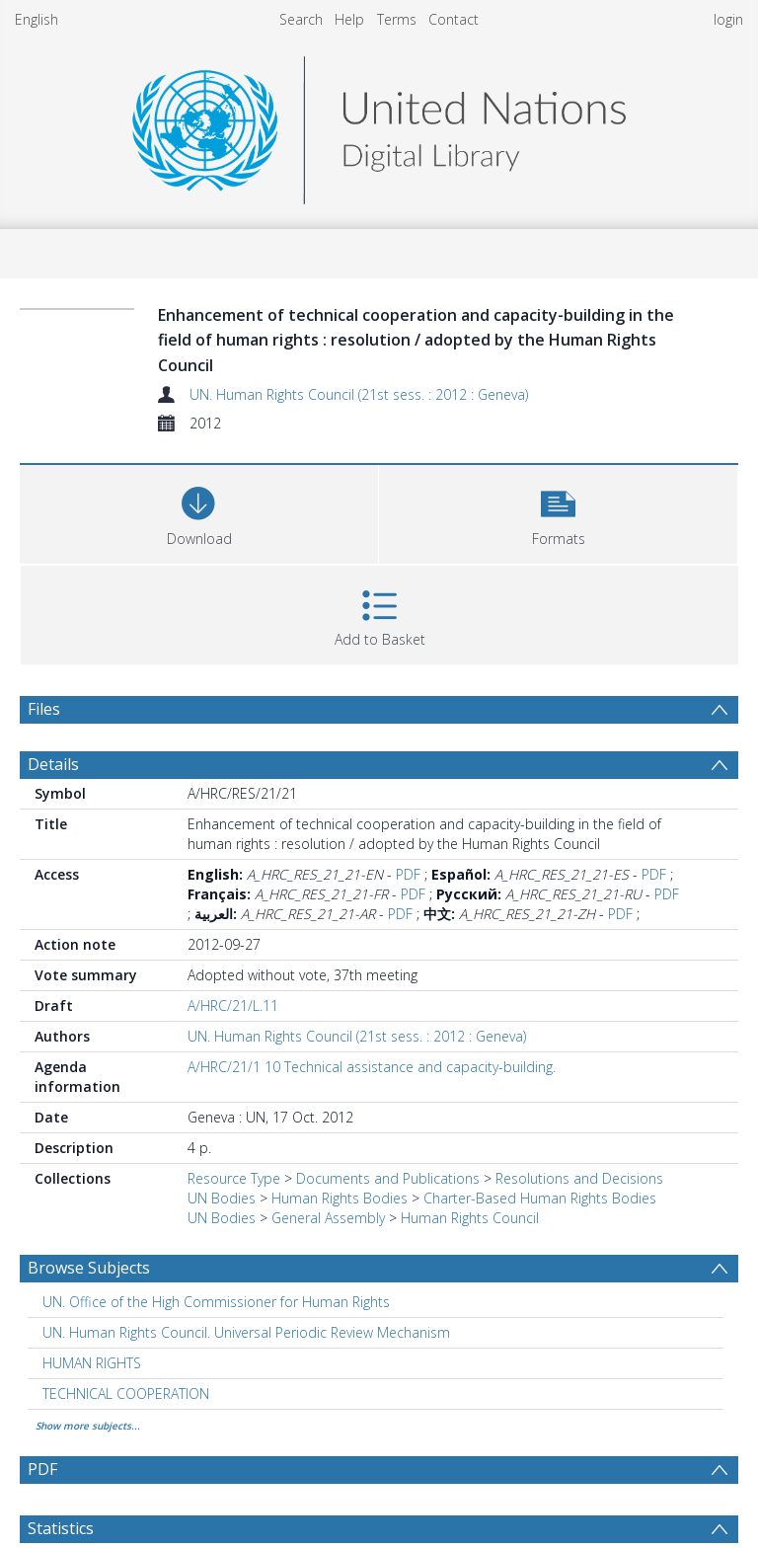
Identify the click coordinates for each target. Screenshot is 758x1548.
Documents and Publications (388, 1178)
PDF (408, 874)
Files (44, 709)
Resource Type (234, 1178)
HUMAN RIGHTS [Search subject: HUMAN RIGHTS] (91, 1363)
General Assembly (328, 1217)
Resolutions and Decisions (579, 1178)
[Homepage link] (379, 125)
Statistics (61, 1528)
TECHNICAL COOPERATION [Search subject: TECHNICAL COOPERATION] (125, 1393)
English (36, 19)
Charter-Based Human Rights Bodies (539, 1198)
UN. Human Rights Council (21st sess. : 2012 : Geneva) (359, 394)
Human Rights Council (470, 1217)
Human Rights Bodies (339, 1198)
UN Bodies (222, 1198)
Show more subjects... (88, 1425)
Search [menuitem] (301, 19)
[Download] (199, 512)
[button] (558, 512)
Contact (453, 19)
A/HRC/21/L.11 (233, 1005)
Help (349, 19)
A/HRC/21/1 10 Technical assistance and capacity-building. (372, 1066)
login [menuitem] (728, 19)
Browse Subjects (89, 1267)
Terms (397, 19)
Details (53, 764)
